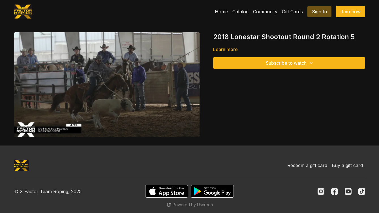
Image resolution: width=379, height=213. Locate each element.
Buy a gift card (347, 165)
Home (221, 11)
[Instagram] (321, 191)
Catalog (240, 11)
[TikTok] (361, 191)
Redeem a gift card (307, 165)
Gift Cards (292, 11)
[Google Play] (212, 191)
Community (265, 11)
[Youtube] (348, 191)
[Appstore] (166, 191)
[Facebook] (334, 191)
